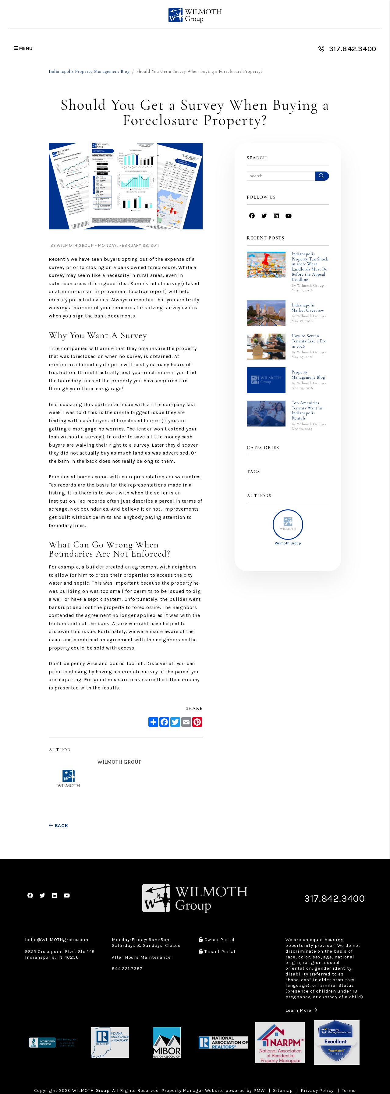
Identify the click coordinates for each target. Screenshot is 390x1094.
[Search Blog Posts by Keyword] (281, 176)
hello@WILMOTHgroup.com (56, 939)
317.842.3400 (353, 48)
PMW (259, 1090)
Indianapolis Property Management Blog (89, 71)
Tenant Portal (217, 951)
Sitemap (283, 1090)
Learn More (301, 1010)
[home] (195, 15)
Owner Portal (217, 939)
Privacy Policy (317, 1090)
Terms (349, 1090)
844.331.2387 (127, 968)
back (58, 825)
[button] (252, 216)
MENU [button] (23, 48)
